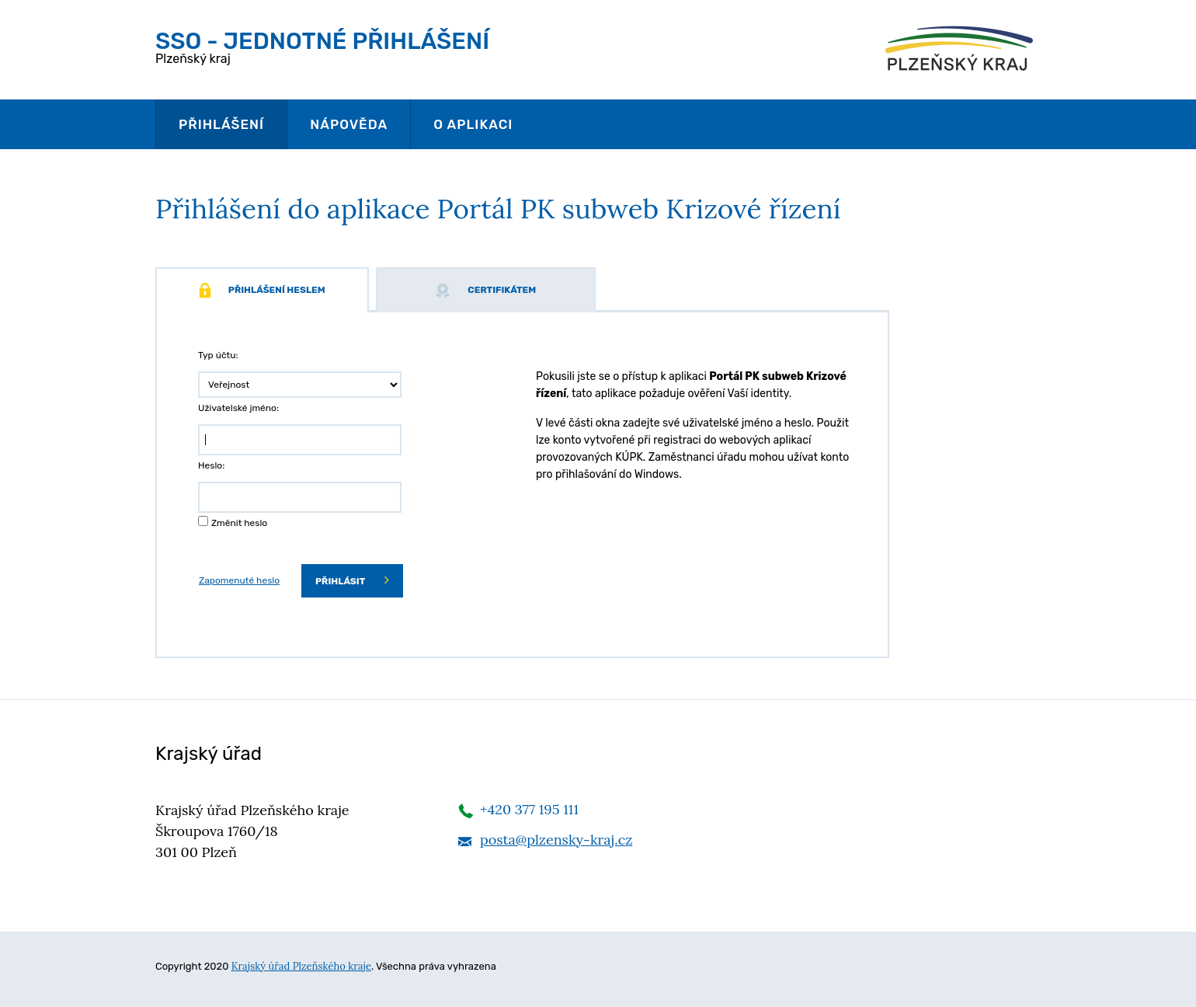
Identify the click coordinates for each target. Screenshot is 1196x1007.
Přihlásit (352, 580)
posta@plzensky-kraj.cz (556, 839)
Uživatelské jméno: (238, 407)
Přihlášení (221, 124)
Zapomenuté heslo (239, 580)
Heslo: (211, 465)
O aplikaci (473, 124)
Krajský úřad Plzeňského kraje (301, 966)
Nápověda (349, 124)
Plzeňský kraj (322, 46)
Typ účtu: (218, 355)
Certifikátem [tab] (485, 290)
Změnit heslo (239, 522)
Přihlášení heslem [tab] (262, 290)
